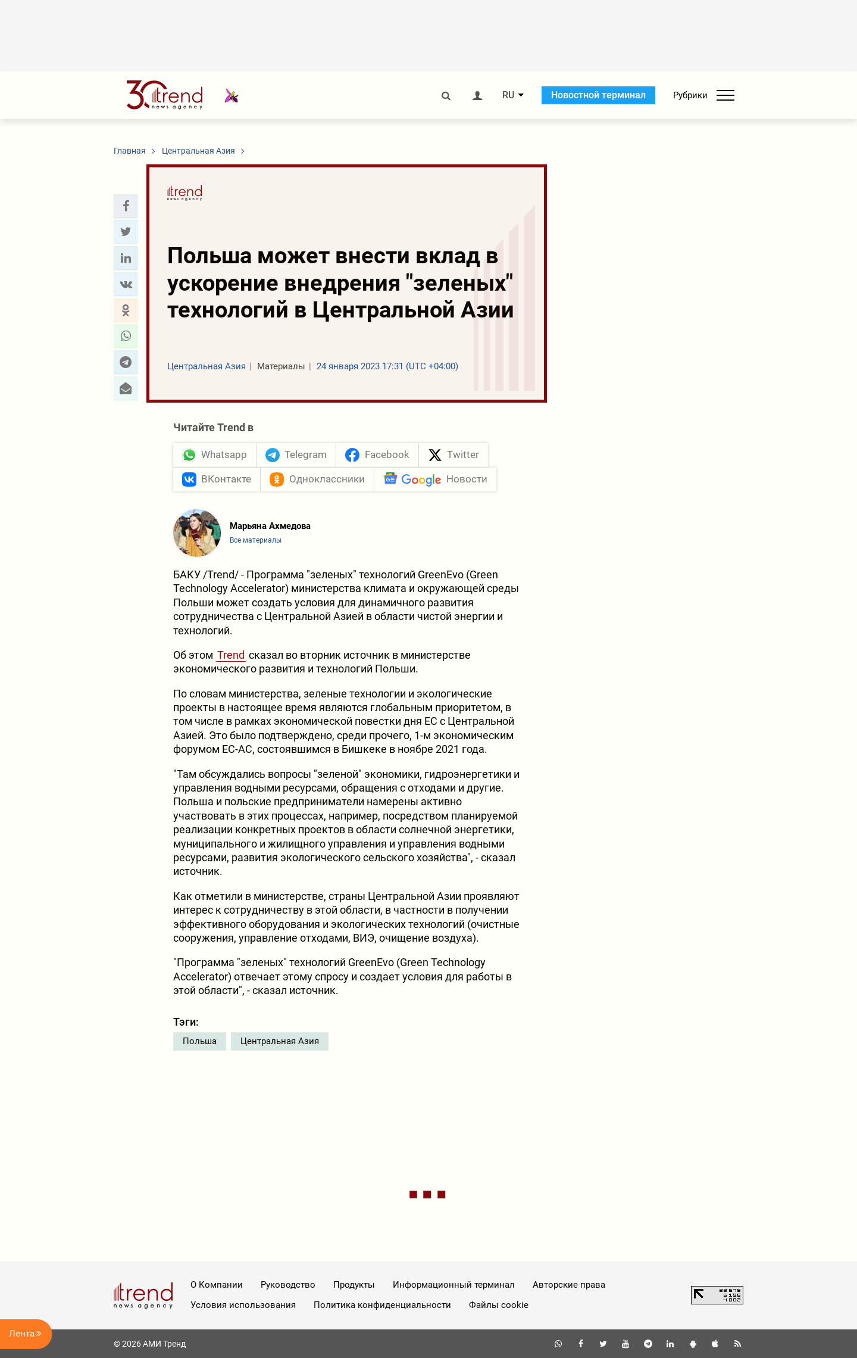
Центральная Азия (279, 1041)
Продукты (354, 1284)
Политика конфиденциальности (382, 1305)
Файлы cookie (498, 1305)
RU (508, 95)
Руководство (288, 1284)
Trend (231, 655)
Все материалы (256, 540)
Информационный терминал (454, 1284)
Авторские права (569, 1284)
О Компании (216, 1284)
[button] (125, 206)
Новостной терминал (598, 95)
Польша (200, 1041)
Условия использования (243, 1305)
